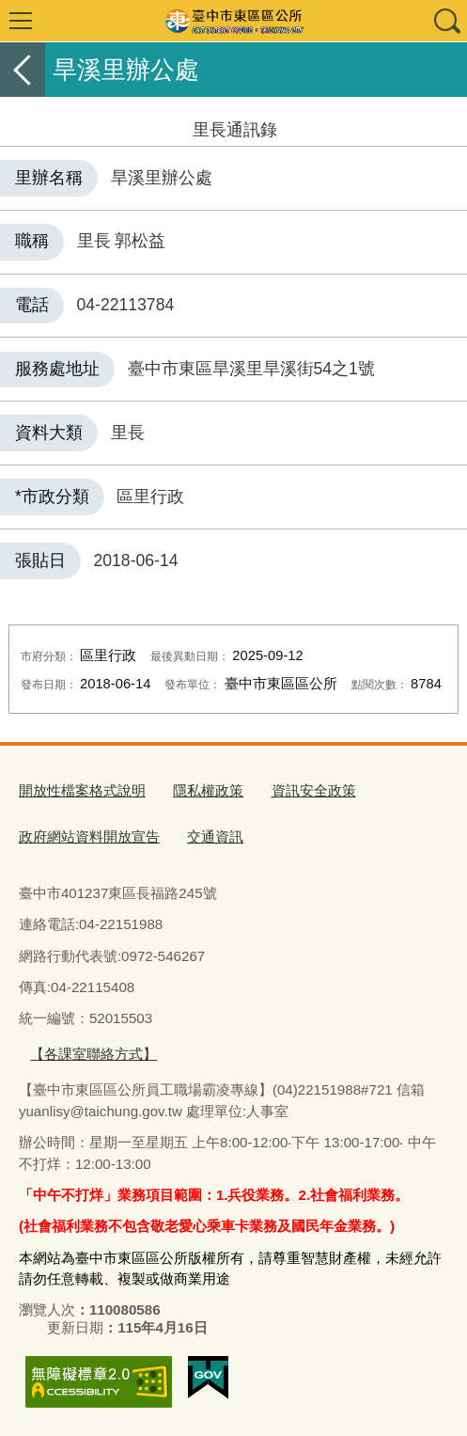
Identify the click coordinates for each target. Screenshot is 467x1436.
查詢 (446, 20)
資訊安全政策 (314, 790)
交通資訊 (215, 836)
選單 (20, 20)
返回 (22, 69)
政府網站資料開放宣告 (89, 836)
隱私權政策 (208, 790)
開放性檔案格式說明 (82, 790)
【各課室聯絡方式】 (93, 1054)
